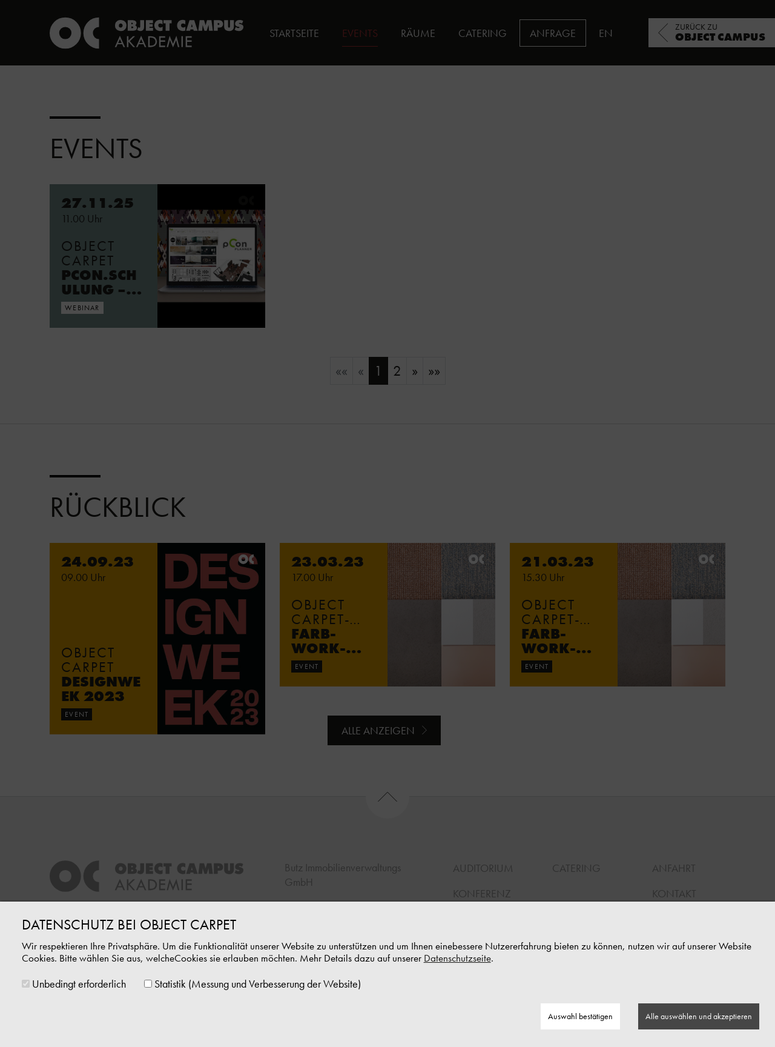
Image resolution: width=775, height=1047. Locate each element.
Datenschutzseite (457, 958)
